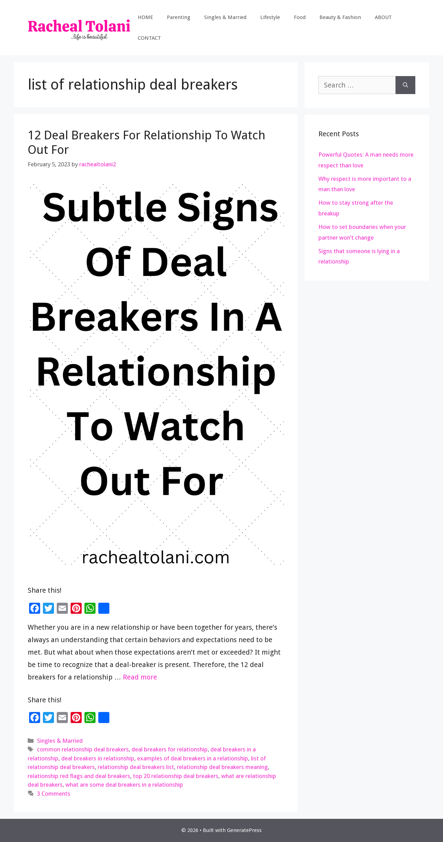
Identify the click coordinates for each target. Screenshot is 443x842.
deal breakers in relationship (97, 758)
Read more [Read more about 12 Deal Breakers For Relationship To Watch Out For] (140, 677)
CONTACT (149, 38)
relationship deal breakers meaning (222, 767)
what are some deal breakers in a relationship (124, 784)
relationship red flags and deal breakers (79, 775)
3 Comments (53, 793)
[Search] (405, 85)
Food (300, 17)
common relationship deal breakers (83, 749)
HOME (145, 17)
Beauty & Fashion (340, 17)
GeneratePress (244, 830)
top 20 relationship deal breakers (175, 775)
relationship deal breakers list (136, 767)
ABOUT (383, 17)
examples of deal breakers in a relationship (192, 758)
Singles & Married (225, 17)
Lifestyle (270, 17)
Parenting (178, 17)
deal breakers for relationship (170, 749)
